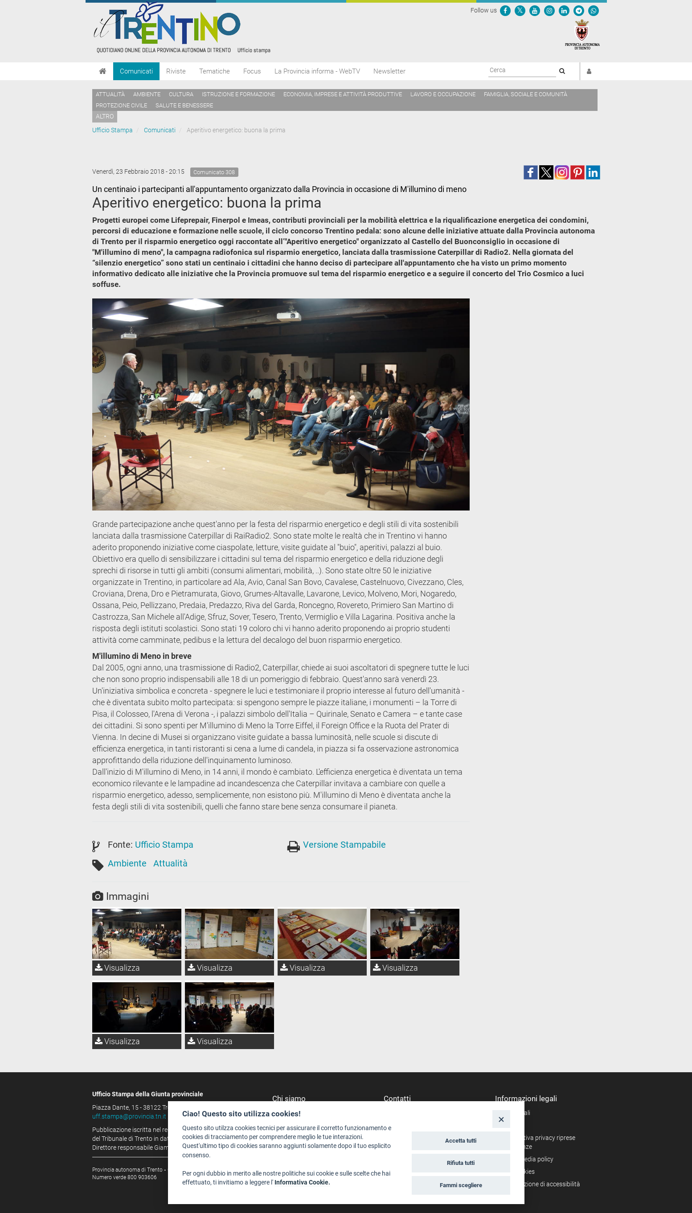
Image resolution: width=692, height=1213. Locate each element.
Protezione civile (121, 105)
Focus (252, 71)
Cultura (181, 94)
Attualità (110, 94)
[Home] (102, 71)
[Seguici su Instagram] (549, 10)
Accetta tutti (460, 1140)
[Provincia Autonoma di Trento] (582, 33)
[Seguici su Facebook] (505, 10)
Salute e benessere (184, 105)
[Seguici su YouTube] (534, 10)
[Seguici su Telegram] (579, 10)
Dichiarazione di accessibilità (540, 1184)
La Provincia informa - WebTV (317, 71)
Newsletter (389, 71)
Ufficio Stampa (112, 130)
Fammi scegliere (461, 1185)
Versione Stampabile (344, 844)
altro (105, 116)
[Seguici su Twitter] (520, 10)
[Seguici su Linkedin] (564, 10)
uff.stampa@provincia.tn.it (129, 1116)
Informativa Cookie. (302, 1182)
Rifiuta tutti (461, 1163)
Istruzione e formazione (238, 94)
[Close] (501, 1118)
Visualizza (117, 967)
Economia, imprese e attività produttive (342, 94)
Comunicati (136, 71)
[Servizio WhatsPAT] (593, 10)
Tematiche (214, 71)
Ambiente (146, 94)
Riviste (176, 71)
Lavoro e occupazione (442, 94)
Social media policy (527, 1159)
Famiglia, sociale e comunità (525, 94)
